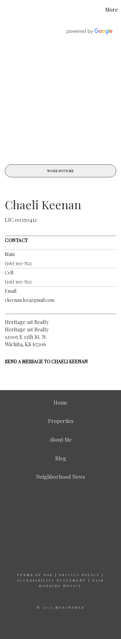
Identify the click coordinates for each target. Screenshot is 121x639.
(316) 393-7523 (18, 263)
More (111, 9)
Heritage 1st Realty (27, 322)
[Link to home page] (6, 9)
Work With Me (60, 171)
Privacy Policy (79, 575)
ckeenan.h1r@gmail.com (29, 300)
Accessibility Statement (51, 580)
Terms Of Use (35, 575)
